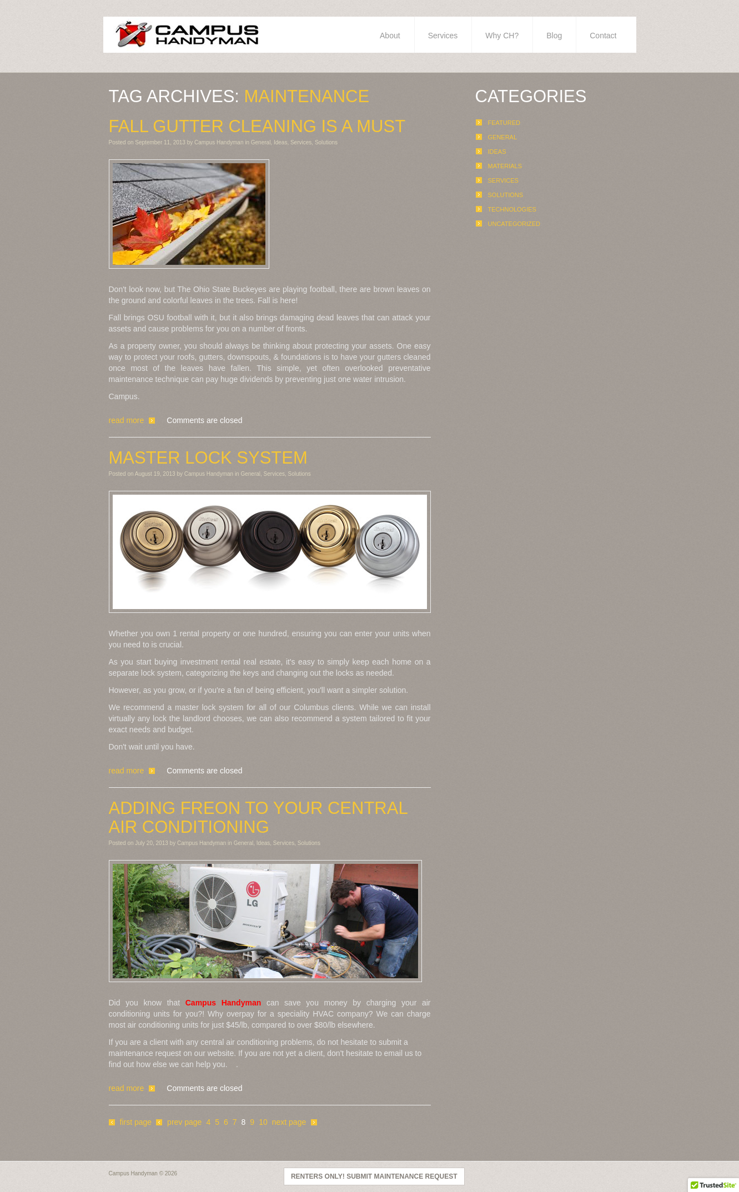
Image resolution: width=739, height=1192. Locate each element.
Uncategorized (514, 223)
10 (263, 1122)
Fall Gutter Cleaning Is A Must (257, 126)
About (390, 35)
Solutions (326, 142)
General (261, 142)
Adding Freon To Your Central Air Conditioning (258, 818)
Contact (603, 35)
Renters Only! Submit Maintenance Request (374, 1176)
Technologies (512, 209)
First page (136, 1122)
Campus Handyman (218, 142)
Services (443, 35)
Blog (554, 35)
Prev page (184, 1122)
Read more (126, 420)
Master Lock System (208, 458)
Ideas (280, 142)
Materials (505, 166)
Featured (504, 122)
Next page (289, 1122)
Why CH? (502, 35)
